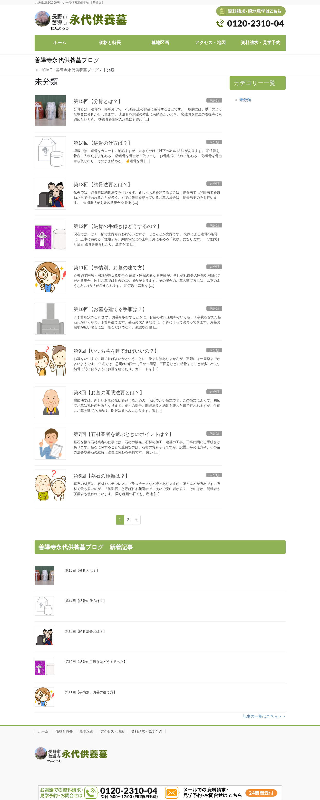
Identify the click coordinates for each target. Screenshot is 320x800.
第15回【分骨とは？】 (98, 101)
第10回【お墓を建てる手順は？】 (110, 309)
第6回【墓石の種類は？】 (102, 476)
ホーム (43, 731)
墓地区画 (86, 731)
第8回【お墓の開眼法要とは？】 (109, 392)
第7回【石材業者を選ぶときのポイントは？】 (124, 434)
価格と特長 (64, 731)
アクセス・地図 (112, 731)
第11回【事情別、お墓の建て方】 (110, 267)
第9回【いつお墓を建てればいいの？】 (116, 351)
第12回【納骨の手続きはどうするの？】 (118, 226)
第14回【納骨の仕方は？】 (103, 143)
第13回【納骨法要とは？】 (103, 184)
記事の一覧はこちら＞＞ (264, 716)
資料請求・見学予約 (146, 731)
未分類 (245, 100)
